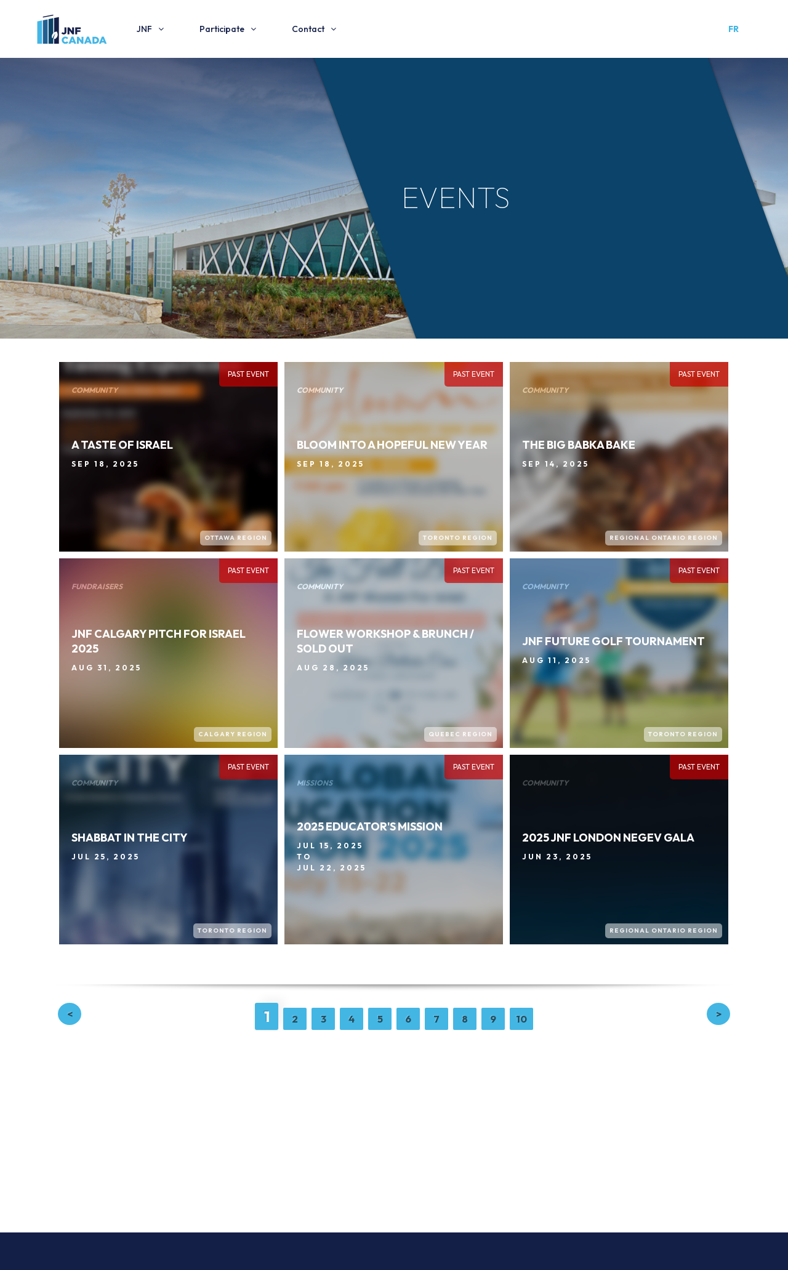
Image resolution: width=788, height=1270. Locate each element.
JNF (144, 28)
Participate (221, 28)
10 (521, 1019)
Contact (308, 28)
